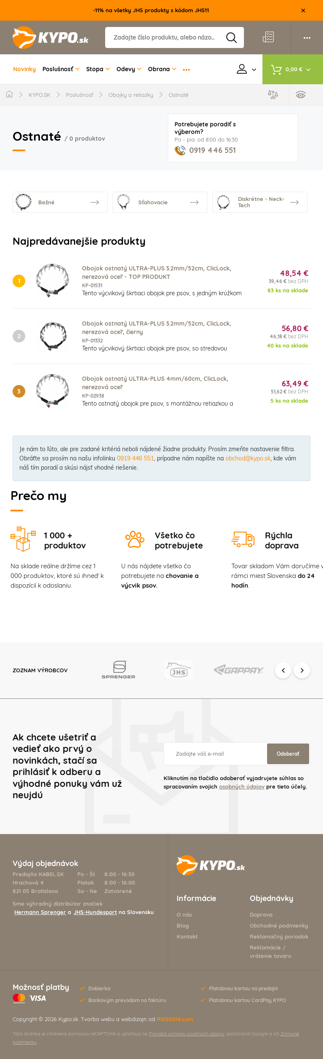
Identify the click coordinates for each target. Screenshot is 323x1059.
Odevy (128, 69)
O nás (184, 914)
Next (302, 670)
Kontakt (187, 936)
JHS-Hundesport (95, 912)
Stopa (98, 69)
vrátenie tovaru (270, 955)
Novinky (24, 69)
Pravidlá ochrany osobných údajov (187, 1034)
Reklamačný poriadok (279, 936)
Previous (283, 670)
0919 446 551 (205, 150)
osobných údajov (242, 786)
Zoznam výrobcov (40, 670)
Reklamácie (265, 947)
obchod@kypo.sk (247, 458)
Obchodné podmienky (279, 925)
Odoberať (288, 754)
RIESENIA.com (175, 1019)
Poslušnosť (60, 69)
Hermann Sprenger (40, 912)
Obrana (162, 69)
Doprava (261, 914)
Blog (183, 925)
